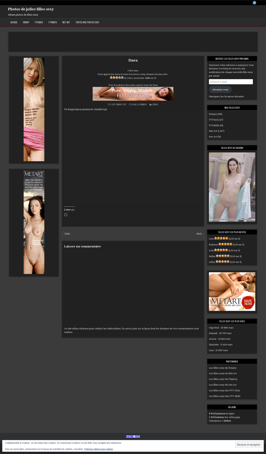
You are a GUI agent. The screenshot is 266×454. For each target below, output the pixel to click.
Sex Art (213, 136)
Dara (133, 60)
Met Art (66, 22)
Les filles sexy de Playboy (223, 379)
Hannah (213, 333)
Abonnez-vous (220, 89)
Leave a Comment (139, 105)
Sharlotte (214, 344)
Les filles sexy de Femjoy (223, 368)
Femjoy (26, 22)
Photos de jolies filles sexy (31, 9)
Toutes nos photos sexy (87, 22)
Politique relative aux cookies (98, 449)
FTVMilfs (53, 22)
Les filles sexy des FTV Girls (224, 390)
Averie (212, 339)
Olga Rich (214, 328)
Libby (212, 262)
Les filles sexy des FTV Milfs (224, 396)
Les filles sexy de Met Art (223, 373)
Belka (212, 256)
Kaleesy (213, 244)
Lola (211, 250)
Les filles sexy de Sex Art (223, 385)
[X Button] (254, 3)
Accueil (14, 22)
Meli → (200, 234)
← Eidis (66, 234)
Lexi (211, 239)
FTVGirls (39, 22)
